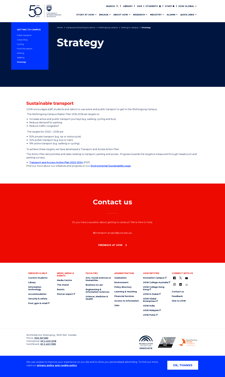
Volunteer (131, 8)
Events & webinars (84, 8)
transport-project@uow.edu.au (112, 233)
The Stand (63, 285)
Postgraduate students (173, 8)
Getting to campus (129, 27)
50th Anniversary (171, 8)
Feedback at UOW (110, 245)
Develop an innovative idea (89, 8)
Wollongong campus (108, 27)
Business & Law (94, 285)
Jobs (116, 305)
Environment (121, 282)
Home (60, 27)
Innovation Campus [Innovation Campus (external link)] (153, 278)
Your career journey (127, 8)
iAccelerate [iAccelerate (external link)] (173, 8)
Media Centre (64, 280)
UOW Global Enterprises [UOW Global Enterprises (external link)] (149, 300)
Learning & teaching (125, 291)
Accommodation (37, 294)
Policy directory (122, 287)
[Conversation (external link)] (186, 284)
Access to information (126, 301)
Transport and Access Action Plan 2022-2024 (56, 162)
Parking (20, 53)
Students (152, 6)
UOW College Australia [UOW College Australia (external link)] (155, 282)
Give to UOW (179, 301)
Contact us (180, 8)
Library (127, 6)
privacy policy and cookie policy (57, 365)
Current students (37, 278)
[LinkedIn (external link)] (180, 284)
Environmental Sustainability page (111, 166)
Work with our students (131, 8)
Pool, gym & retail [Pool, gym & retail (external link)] (37, 303)
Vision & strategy (122, 8)
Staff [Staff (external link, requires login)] (168, 6)
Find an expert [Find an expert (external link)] (131, 8)
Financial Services (124, 296)
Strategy (21, 62)
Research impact (84, 8)
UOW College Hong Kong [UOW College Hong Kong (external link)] (153, 288)
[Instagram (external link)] (174, 284)
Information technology (34, 288)
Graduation (120, 278)
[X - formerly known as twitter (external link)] (180, 278)
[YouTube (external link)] (186, 278)
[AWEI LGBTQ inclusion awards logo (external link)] (167, 342)
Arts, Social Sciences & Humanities (98, 279)
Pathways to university (87, 8)
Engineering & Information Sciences (97, 290)
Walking (20, 57)
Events (60, 289)
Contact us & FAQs (172, 8)
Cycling (20, 44)
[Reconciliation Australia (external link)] (146, 342)
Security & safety (37, 299)
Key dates (80, 8)
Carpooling (22, 40)
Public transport (24, 35)
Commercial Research (170, 8)
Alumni (78, 8)
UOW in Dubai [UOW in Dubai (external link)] (150, 294)
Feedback (177, 296)
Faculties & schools (85, 8)
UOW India (149, 306)
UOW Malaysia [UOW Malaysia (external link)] (151, 310)
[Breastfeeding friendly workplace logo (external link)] (188, 342)
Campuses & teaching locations (80, 27)
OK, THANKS (182, 365)
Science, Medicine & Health (97, 297)
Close (200, 7)
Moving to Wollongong (128, 8)
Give (139, 6)
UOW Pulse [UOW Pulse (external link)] (149, 315)
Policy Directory (129, 8)
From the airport (24, 48)
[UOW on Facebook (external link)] (174, 278)
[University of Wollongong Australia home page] (45, 11)
